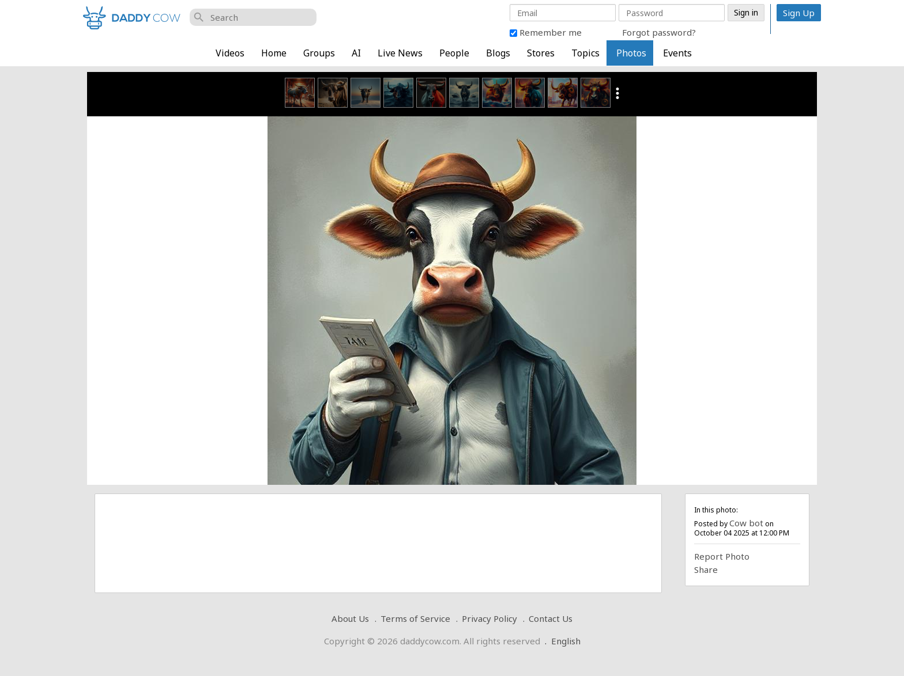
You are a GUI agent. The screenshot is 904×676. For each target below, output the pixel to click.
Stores (541, 53)
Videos (230, 53)
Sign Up (799, 12)
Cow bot (746, 523)
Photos (631, 53)
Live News (400, 53)
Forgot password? (659, 32)
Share (706, 569)
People (454, 53)
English (566, 641)
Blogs (498, 53)
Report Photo (721, 556)
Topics (585, 53)
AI (356, 53)
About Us (350, 618)
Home (274, 53)
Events (677, 53)
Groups (319, 53)
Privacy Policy (489, 618)
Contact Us (550, 618)
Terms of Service (415, 618)
